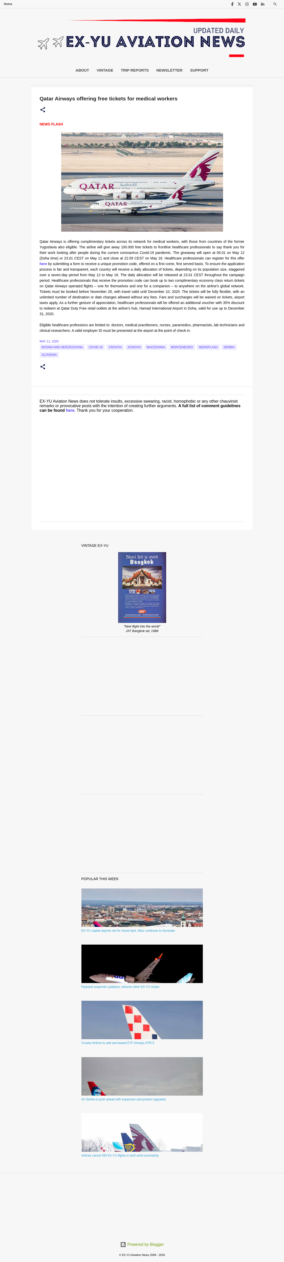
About (82, 70)
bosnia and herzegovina (62, 347)
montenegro (182, 347)
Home (8, 4)
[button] (43, 110)
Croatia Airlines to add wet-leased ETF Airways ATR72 (118, 1043)
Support (199, 70)
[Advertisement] (142, 676)
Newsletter (169, 70)
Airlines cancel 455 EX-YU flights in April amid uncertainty (120, 1155)
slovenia (49, 355)
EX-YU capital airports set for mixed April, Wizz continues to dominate (128, 930)
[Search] (275, 4)
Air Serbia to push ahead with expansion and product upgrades (123, 1099)
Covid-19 (96, 347)
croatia (115, 347)
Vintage (105, 70)
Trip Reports (135, 70)
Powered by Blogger (142, 1244)
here (70, 410)
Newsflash (208, 347)
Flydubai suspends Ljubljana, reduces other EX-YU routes (120, 987)
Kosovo (134, 347)
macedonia (156, 347)
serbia (229, 347)
